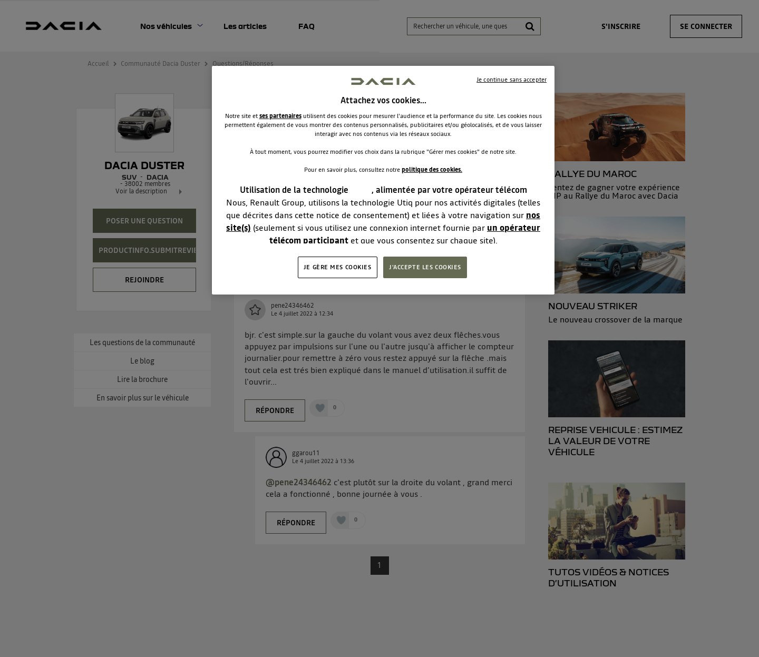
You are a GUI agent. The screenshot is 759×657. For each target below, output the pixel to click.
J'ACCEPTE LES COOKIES (425, 267)
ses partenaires (280, 116)
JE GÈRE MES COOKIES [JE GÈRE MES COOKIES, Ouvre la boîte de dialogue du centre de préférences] (338, 267)
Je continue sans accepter (511, 79)
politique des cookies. (432, 169)
